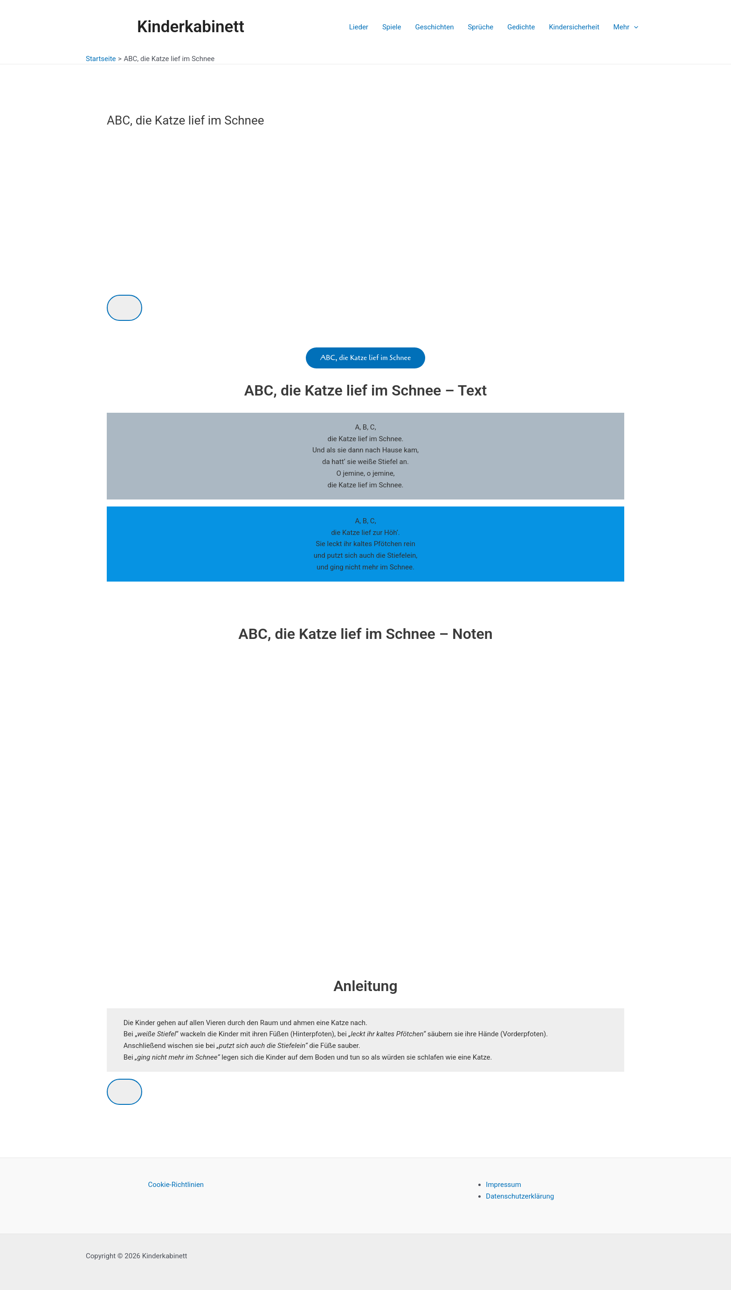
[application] (633, 27)
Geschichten (434, 27)
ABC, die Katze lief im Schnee (365, 357)
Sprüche (480, 27)
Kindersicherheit (574, 27)
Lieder (358, 27)
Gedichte (521, 27)
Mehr (626, 27)
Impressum (503, 1184)
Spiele (391, 27)
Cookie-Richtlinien (176, 1184)
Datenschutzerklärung (520, 1196)
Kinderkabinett (190, 26)
